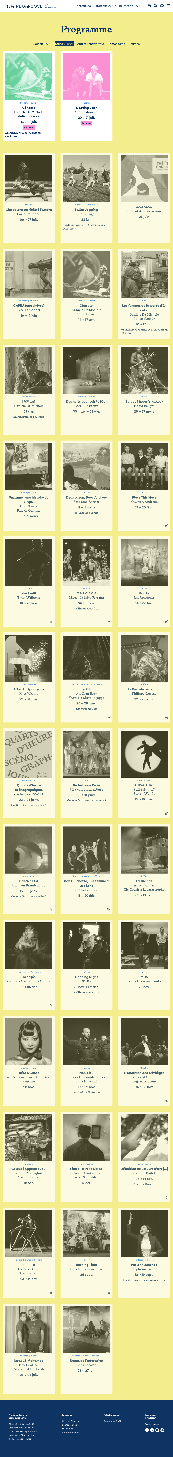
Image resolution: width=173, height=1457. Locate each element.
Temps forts (116, 44)
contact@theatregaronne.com (23, 1431)
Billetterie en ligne (70, 1425)
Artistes (134, 44)
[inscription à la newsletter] (154, 1416)
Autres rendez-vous (91, 44)
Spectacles (83, 6)
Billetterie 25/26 (105, 6)
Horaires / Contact (71, 1421)
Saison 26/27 (42, 44)
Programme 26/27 (112, 1421)
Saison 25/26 (64, 44)
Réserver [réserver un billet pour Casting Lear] (86, 123)
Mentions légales (70, 1432)
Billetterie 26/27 (130, 6)
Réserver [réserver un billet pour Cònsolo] (29, 127)
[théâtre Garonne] (32, 6)
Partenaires (67, 1428)
